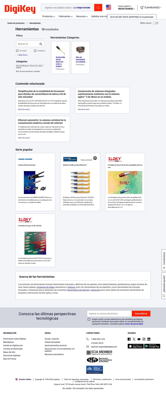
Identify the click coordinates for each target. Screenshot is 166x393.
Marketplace (8, 342)
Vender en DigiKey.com (13, 345)
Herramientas (35, 23)
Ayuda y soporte (52, 339)
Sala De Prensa (9, 359)
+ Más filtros (22, 55)
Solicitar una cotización (102, 16)
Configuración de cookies (85, 381)
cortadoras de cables (45, 287)
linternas (71, 287)
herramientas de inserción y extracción (83, 290)
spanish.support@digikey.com (101, 347)
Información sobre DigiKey (14, 339)
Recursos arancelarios (54, 354)
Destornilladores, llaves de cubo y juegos (29, 66)
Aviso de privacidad (134, 324)
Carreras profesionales (13, 349)
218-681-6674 (94, 343)
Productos (47, 16)
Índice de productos (16, 23)
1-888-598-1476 (95, 339)
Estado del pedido (52, 342)
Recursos (80, 16)
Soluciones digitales (11, 355)
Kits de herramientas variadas (28, 71)
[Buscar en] (28, 43)
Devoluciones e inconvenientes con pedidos (60, 350)
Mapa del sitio (9, 352)
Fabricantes (64, 16)
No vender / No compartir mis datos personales (83, 388)
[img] (20, 9)
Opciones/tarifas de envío (56, 345)
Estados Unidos (23, 379)
